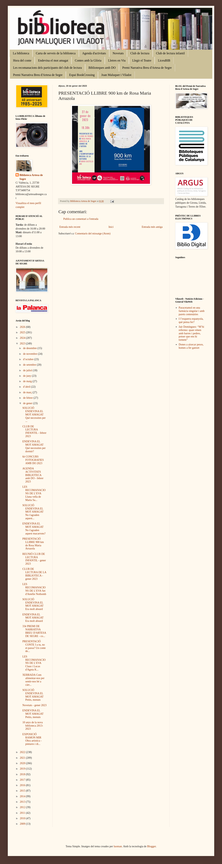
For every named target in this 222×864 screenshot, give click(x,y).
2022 (23, 752)
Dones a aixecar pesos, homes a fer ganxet (191, 346)
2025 (23, 332)
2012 (23, 807)
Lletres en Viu (117, 60)
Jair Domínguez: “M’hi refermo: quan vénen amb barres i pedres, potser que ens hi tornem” (191, 333)
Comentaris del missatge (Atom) (92, 233)
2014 (23, 796)
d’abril (27, 386)
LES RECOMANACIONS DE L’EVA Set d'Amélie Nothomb (34, 589)
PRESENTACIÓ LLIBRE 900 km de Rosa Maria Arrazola (33, 543)
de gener (28, 403)
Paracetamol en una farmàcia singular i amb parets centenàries (192, 311)
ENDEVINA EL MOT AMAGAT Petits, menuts (32, 714)
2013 (23, 801)
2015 (23, 790)
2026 (23, 327)
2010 (23, 818)
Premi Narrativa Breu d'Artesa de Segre (147, 67)
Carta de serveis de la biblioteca (56, 53)
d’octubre (28, 359)
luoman (118, 846)
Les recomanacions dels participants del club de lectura (47, 67)
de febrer (28, 397)
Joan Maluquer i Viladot (116, 75)
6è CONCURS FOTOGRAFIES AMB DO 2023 (33, 460)
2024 (23, 337)
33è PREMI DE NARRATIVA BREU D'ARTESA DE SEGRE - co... (34, 631)
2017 (23, 779)
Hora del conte (22, 60)
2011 (23, 812)
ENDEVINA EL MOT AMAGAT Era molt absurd (32, 618)
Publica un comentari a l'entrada (80, 218)
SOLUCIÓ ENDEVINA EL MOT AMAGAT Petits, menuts (32, 695)
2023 (23, 343)
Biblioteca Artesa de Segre (31, 177)
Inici (111, 226)
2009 (23, 823)
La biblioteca (21, 53)
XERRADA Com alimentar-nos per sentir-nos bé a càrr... (33, 679)
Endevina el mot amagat (53, 60)
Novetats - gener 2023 (34, 705)
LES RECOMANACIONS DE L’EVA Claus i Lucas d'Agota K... (34, 663)
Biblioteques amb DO (102, 67)
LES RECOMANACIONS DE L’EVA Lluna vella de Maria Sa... (34, 493)
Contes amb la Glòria (88, 60)
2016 (23, 785)
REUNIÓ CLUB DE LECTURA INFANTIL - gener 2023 (34, 559)
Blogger (151, 846)
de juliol (28, 370)
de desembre (30, 348)
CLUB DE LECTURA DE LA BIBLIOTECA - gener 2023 (34, 573)
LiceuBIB (164, 60)
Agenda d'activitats (94, 53)
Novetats (118, 53)
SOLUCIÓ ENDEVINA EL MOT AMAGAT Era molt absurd (32, 604)
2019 (23, 768)
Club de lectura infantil (170, 53)
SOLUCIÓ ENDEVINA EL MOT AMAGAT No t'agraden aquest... (32, 512)
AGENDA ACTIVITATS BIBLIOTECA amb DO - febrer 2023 (32, 475)
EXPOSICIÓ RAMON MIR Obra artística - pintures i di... (32, 739)
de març (27, 392)
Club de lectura (139, 53)
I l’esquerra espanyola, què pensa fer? (191, 320)
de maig (27, 381)
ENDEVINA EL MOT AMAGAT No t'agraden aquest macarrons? (34, 528)
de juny (27, 375)
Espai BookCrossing (82, 75)
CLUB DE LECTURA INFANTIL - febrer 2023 (34, 431)
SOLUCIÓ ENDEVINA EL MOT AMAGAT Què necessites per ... (34, 414)
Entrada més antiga (152, 226)
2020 (23, 763)
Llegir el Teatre (141, 60)
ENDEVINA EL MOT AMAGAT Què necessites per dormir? (34, 446)
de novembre (30, 353)
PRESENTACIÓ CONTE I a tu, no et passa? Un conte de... (34, 646)
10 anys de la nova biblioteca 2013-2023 (32, 725)
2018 (23, 774)
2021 (23, 757)
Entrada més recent (69, 226)
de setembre (30, 364)
